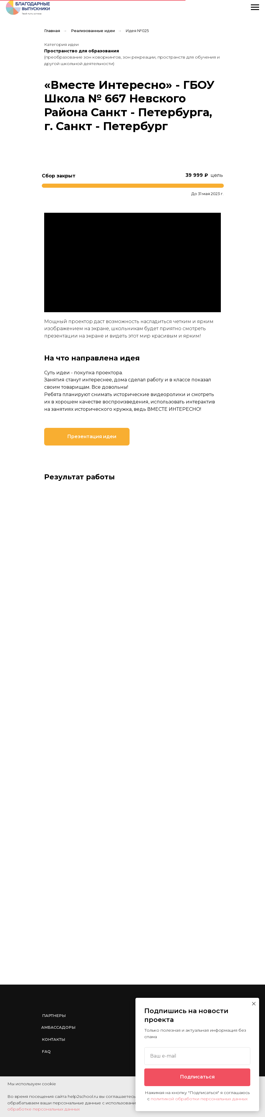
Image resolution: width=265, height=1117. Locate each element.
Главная (52, 30)
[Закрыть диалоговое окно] (253, 1003)
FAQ (46, 1051)
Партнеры (54, 1015)
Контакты (53, 1039)
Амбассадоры (58, 1027)
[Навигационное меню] (255, 7)
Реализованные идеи (93, 30)
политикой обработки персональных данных (199, 1098)
